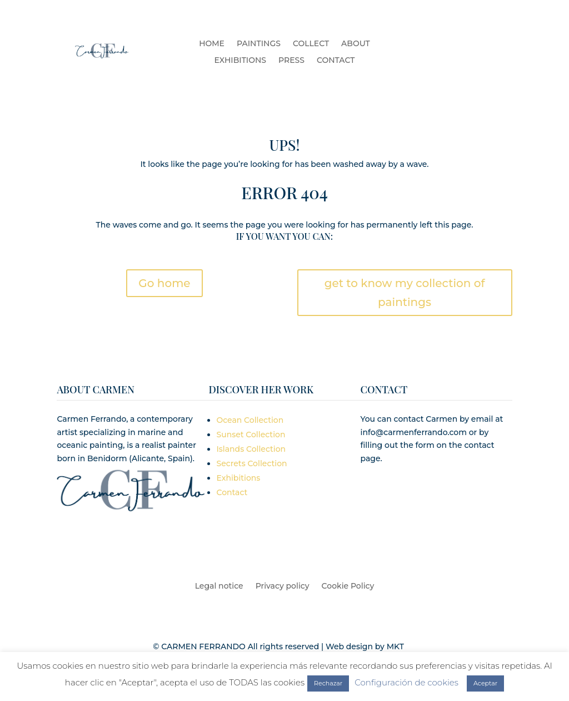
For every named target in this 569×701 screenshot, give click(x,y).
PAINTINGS (259, 44)
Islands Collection (251, 449)
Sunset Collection (250, 435)
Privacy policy (283, 586)
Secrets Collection (251, 463)
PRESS (291, 60)
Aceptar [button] (485, 683)
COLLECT (311, 44)
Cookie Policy (348, 586)
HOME (211, 44)
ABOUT (355, 44)
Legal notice (219, 586)
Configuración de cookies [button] (406, 682)
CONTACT (336, 60)
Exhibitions (238, 478)
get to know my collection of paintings (405, 293)
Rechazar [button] (328, 683)
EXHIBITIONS (240, 60)
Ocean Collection (249, 420)
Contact (231, 492)
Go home (164, 283)
